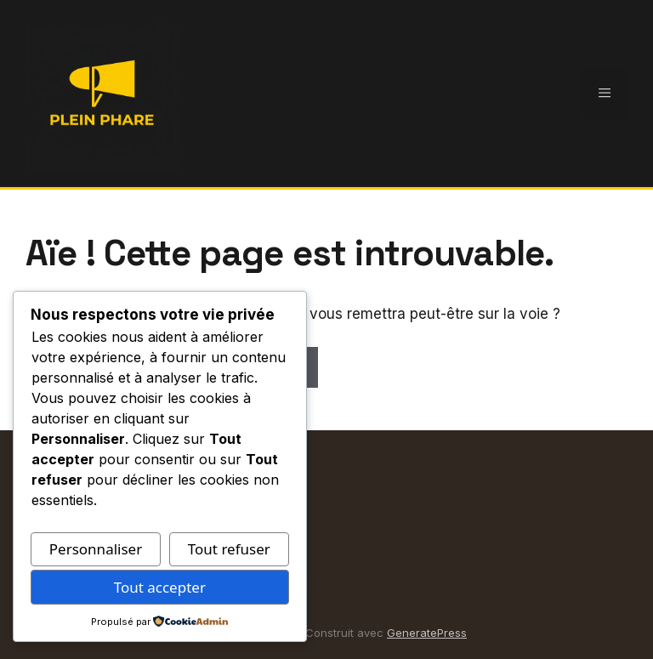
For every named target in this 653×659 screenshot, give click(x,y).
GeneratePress (427, 632)
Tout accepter (160, 587)
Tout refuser (229, 549)
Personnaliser (95, 549)
